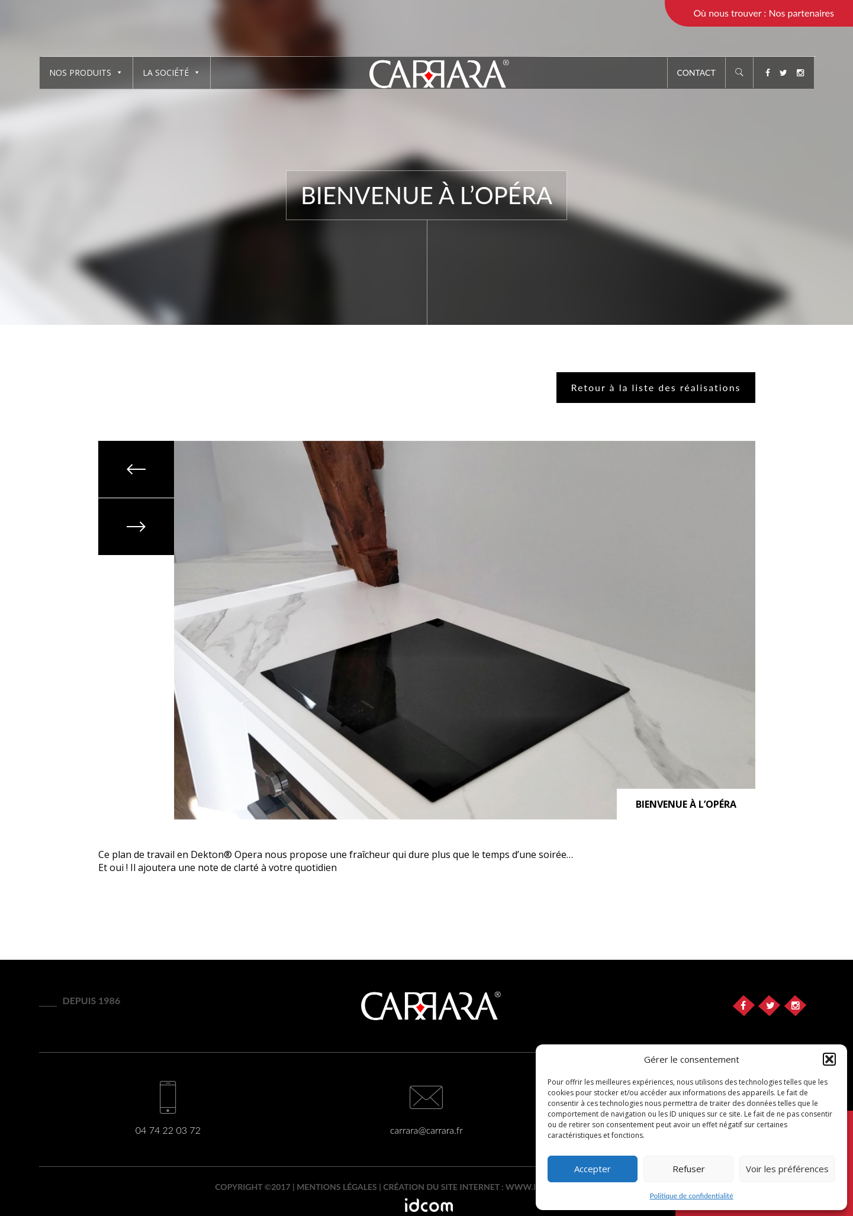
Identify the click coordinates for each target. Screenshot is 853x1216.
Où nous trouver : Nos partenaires (763, 12)
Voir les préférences (787, 1169)
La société (172, 72)
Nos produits (86, 72)
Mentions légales (337, 1187)
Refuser (688, 1169)
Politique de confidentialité (691, 1195)
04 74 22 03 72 (168, 1130)
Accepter (592, 1169)
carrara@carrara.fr (426, 1130)
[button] (829, 1059)
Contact (696, 72)
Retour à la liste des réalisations (656, 387)
